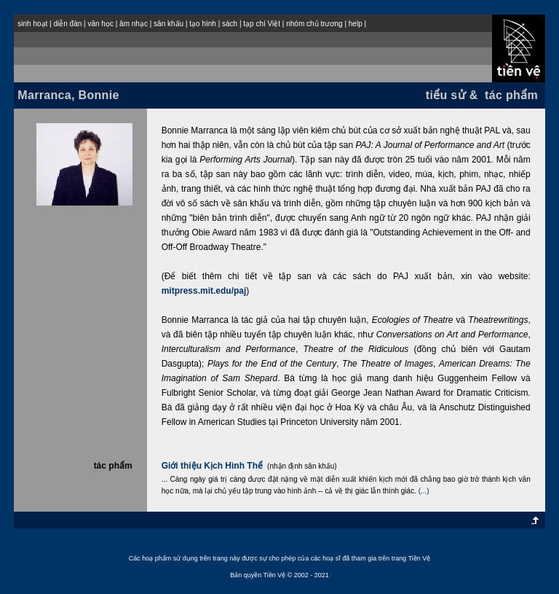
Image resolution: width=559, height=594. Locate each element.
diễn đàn (67, 24)
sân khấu (168, 24)
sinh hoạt (32, 24)
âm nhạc (133, 24)
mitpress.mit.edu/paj (204, 291)
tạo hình (202, 24)
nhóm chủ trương (314, 24)
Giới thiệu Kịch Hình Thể (212, 466)
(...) (424, 491)
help (355, 24)
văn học (100, 24)
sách (229, 24)
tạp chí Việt (261, 24)
